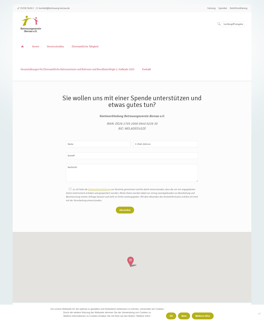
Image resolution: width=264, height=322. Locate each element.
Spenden (222, 8)
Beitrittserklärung (238, 8)
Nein (184, 315)
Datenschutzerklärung (99, 189)
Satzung (211, 8)
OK (171, 315)
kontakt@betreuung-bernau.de (54, 8)
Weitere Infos (202, 315)
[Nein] (259, 313)
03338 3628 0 (27, 8)
